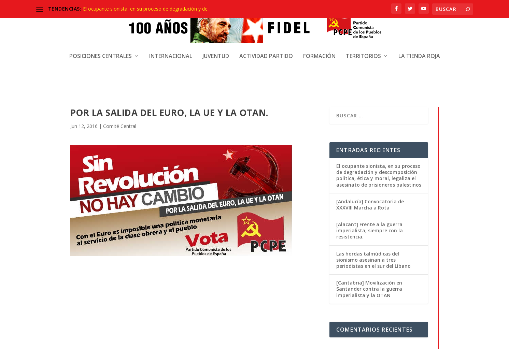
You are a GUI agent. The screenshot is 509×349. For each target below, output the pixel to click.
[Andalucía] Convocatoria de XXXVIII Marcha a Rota (370, 146)
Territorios (363, 50)
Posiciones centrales (100, 50)
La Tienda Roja (419, 50)
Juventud (215, 50)
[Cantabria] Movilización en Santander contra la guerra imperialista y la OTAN (369, 230)
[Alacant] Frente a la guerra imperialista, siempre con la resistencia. (369, 171)
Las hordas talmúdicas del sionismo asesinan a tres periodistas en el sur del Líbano (373, 201)
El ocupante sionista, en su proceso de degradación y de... (147, 8)
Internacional (170, 50)
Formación (319, 50)
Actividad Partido (266, 50)
